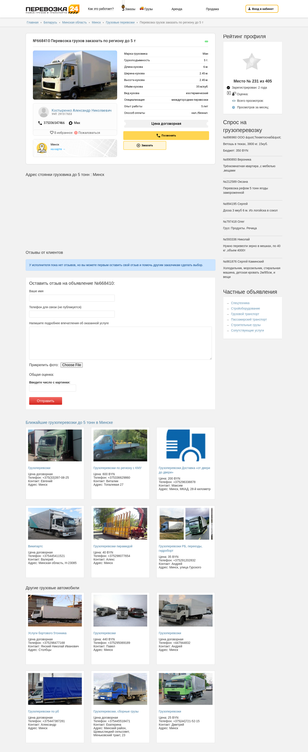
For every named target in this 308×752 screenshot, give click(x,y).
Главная (33, 22)
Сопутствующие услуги (247, 330)
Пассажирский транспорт (249, 319)
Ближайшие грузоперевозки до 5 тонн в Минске (69, 422)
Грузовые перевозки (121, 22)
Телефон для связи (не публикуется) (55, 306)
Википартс (35, 546)
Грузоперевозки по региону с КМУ (117, 467)
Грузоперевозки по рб (43, 711)
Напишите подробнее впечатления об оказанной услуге (69, 322)
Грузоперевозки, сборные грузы (116, 711)
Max (77, 123)
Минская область (75, 22)
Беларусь (51, 22)
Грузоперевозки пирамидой (113, 546)
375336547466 (55, 123)
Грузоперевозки (39, 467)
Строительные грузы (246, 325)
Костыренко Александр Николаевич (81, 110)
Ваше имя (36, 290)
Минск (97, 22)
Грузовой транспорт (245, 314)
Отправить (45, 400)
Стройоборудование (245, 308)
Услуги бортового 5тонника (47, 633)
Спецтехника (240, 303)
